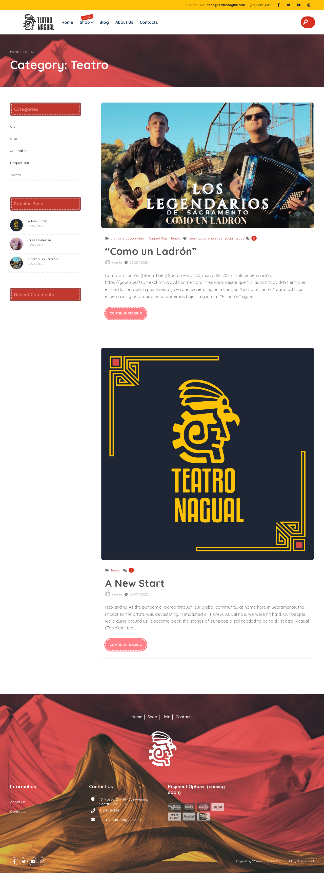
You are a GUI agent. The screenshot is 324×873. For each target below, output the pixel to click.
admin (117, 262)
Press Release (30, 244)
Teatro (175, 238)
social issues (234, 238)
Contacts (149, 22)
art (113, 238)
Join (166, 717)
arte (121, 238)
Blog (104, 22)
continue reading (126, 313)
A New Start (207, 454)
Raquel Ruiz (158, 238)
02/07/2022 (139, 594)
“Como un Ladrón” (207, 165)
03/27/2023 (139, 262)
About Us (124, 22)
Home (67, 22)
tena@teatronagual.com (226, 5)
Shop (86, 19)
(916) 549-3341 (260, 5)
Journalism (136, 238)
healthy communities (205, 238)
